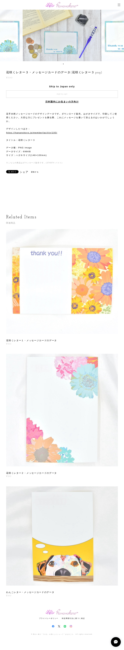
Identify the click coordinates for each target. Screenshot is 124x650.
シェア (24, 172)
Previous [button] (4, 35)
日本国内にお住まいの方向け (62, 101)
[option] (62, 35)
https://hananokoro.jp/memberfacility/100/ (31, 132)
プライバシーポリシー (48, 618)
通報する (35, 172)
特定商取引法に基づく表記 (73, 618)
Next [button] (119, 35)
